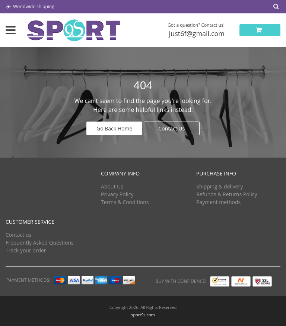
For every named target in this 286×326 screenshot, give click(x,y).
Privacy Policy (117, 194)
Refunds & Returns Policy (226, 194)
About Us (112, 186)
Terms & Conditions (125, 202)
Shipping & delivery (219, 186)
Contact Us (171, 128)
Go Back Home (114, 128)
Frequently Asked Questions (40, 242)
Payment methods (218, 202)
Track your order (26, 250)
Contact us (18, 234)
